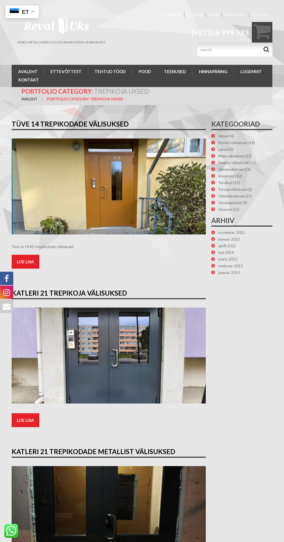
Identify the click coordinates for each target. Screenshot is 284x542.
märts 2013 (227, 259)
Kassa (213, 15)
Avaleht (27, 71)
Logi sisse (195, 15)
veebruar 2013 (230, 266)
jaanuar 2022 (229, 239)
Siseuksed (226, 176)
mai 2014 (226, 252)
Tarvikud (225, 182)
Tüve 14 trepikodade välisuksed (70, 124)
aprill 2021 (227, 246)
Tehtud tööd (110, 71)
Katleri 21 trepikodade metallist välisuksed (93, 451)
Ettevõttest (66, 71)
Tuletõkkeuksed (231, 196)
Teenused (175, 71)
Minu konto (235, 15)
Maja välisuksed (231, 156)
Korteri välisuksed (232, 142)
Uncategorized (230, 203)
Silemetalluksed (231, 169)
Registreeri (172, 15)
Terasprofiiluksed (232, 189)
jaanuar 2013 (229, 272)
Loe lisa (25, 261)
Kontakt (28, 79)
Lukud (223, 149)
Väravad (225, 209)
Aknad (223, 136)
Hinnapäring (213, 71)
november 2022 (231, 232)
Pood (145, 71)
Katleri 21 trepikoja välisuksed (69, 293)
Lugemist (251, 71)
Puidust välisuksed (233, 162)
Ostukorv (261, 15)
